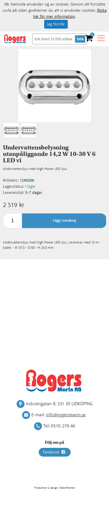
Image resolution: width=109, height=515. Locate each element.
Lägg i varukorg (64, 220)
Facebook (54, 452)
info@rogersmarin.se (66, 415)
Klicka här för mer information (70, 14)
